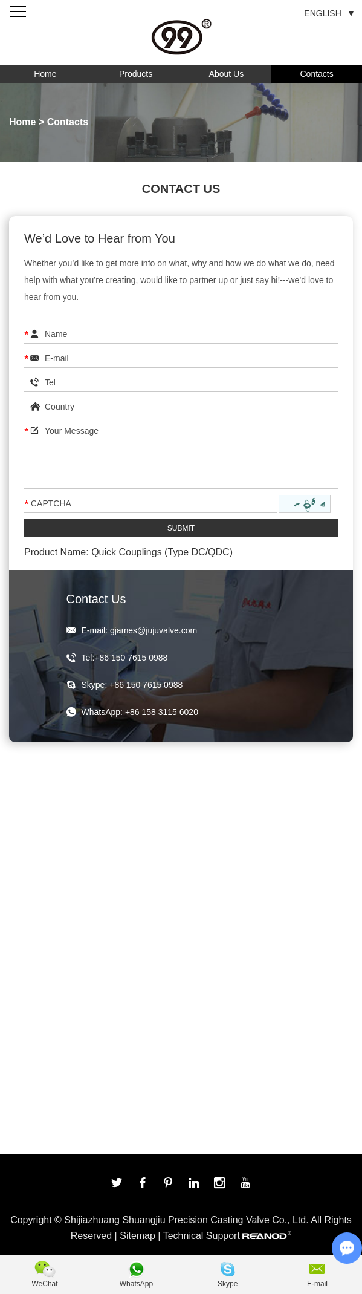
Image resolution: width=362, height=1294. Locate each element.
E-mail (317, 1283)
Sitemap (137, 1235)
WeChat (45, 1283)
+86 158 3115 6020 (161, 712)
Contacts (317, 74)
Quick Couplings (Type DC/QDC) (162, 552)
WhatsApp (136, 1283)
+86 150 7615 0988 (146, 685)
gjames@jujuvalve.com (153, 630)
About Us (226, 74)
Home (45, 74)
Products (135, 74)
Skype (228, 1283)
